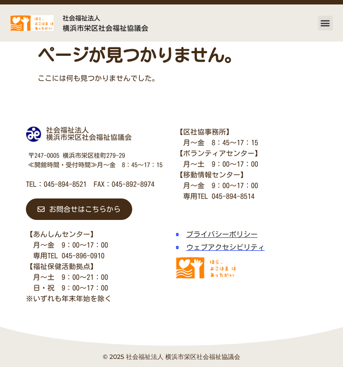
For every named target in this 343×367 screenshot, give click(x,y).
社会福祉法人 (81, 18)
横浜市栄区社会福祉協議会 (105, 28)
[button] (325, 23)
